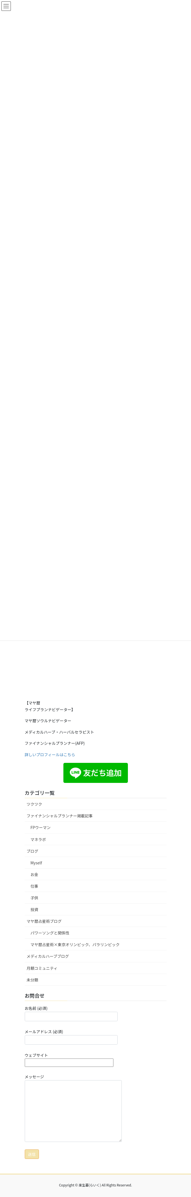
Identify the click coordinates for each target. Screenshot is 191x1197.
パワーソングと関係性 (50, 933)
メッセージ (73, 1108)
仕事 (34, 886)
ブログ (32, 851)
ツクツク (34, 804)
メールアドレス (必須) (71, 1036)
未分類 (32, 980)
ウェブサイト (69, 1058)
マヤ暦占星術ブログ (44, 921)
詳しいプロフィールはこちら (50, 754)
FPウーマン (41, 827)
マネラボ (38, 839)
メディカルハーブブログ (48, 956)
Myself (36, 862)
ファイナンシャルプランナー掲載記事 (60, 815)
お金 (34, 874)
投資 (34, 909)
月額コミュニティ (42, 968)
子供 (34, 898)
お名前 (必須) (71, 1013)
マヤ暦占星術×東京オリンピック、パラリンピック (75, 944)
